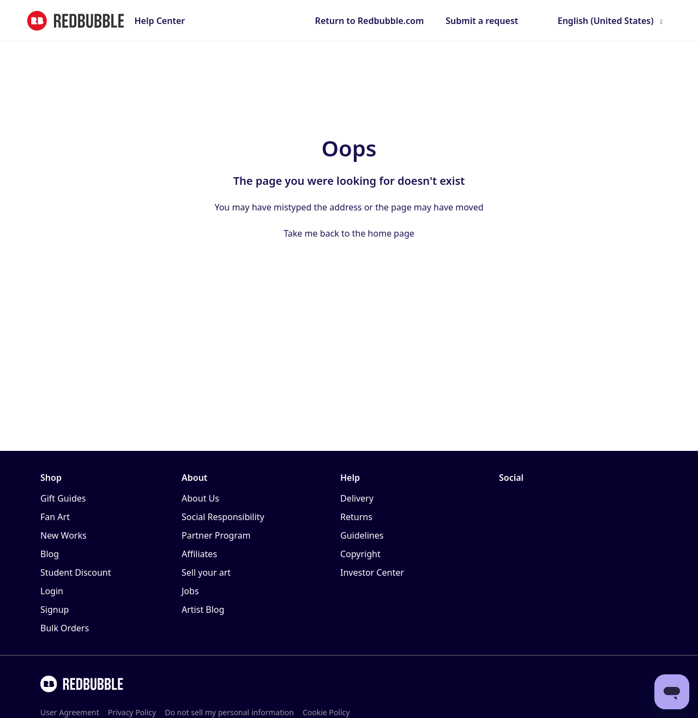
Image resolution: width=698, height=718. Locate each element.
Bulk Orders (64, 628)
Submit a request (482, 21)
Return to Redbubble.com (369, 21)
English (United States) (605, 21)
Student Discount (75, 572)
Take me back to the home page (349, 233)
